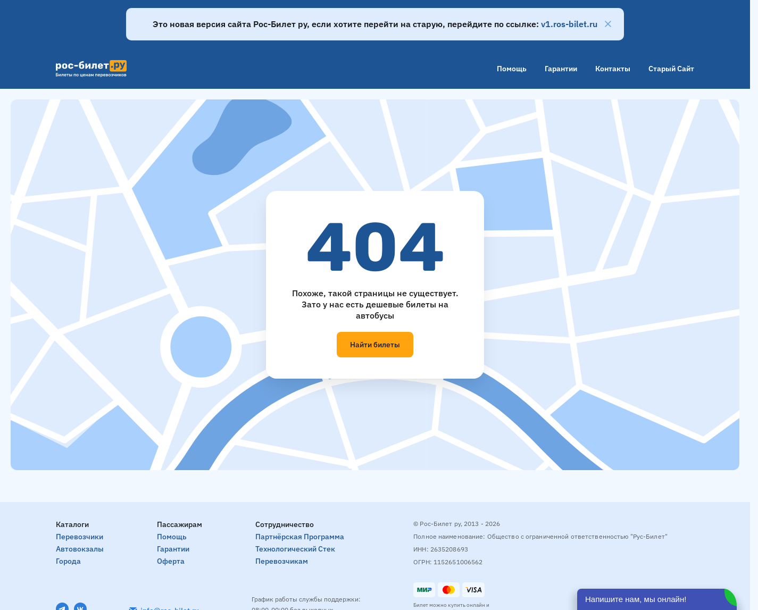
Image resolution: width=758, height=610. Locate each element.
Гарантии (561, 68)
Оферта (171, 561)
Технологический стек (295, 549)
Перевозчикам (281, 561)
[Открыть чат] (657, 599)
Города (68, 561)
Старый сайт (671, 68)
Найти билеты (375, 344)
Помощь (512, 68)
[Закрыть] (608, 24)
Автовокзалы (80, 549)
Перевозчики (79, 536)
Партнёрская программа (299, 536)
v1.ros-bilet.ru (569, 24)
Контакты (612, 68)
